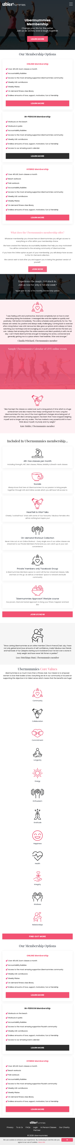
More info (41, 1142)
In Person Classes (48, 1127)
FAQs (28, 1127)
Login (35, 1127)
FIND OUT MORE (37, 936)
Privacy (10, 1127)
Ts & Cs (19, 1127)
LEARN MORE (37, 39)
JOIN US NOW (37, 614)
